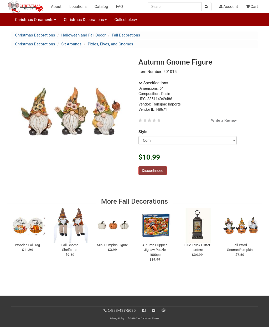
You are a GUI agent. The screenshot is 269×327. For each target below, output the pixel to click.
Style (143, 131)
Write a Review (224, 120)
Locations (78, 6)
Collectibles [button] (126, 19)
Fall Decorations (126, 35)
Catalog (101, 6)
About (56, 6)
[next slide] (252, 224)
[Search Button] (206, 6)
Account (228, 6)
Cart (252, 6)
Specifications (153, 83)
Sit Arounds (71, 44)
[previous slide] (18, 224)
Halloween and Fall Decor (83, 35)
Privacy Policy (117, 318)
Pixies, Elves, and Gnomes (110, 44)
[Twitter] (153, 310)
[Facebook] (144, 310)
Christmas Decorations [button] (85, 19)
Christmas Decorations (35, 35)
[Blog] (163, 310)
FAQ (119, 6)
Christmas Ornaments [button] (35, 19)
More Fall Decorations (134, 201)
